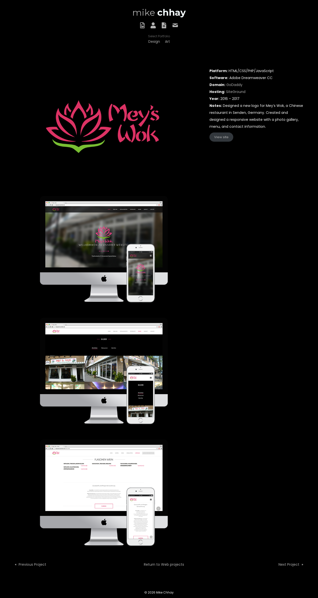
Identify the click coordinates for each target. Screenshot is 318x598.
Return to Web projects (164, 564)
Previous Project (32, 564)
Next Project (288, 564)
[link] (154, 41)
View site (221, 137)
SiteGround (235, 91)
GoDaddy (234, 84)
